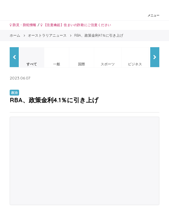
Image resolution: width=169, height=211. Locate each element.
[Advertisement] (84, 161)
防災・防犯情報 (23, 25)
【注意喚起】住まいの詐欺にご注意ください (75, 25)
